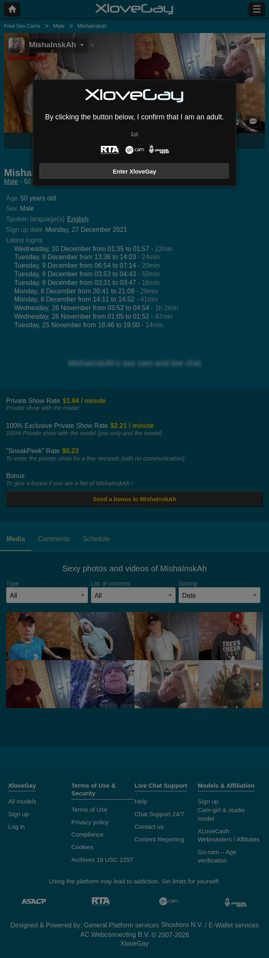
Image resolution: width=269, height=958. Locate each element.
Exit (134, 134)
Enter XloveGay (134, 171)
